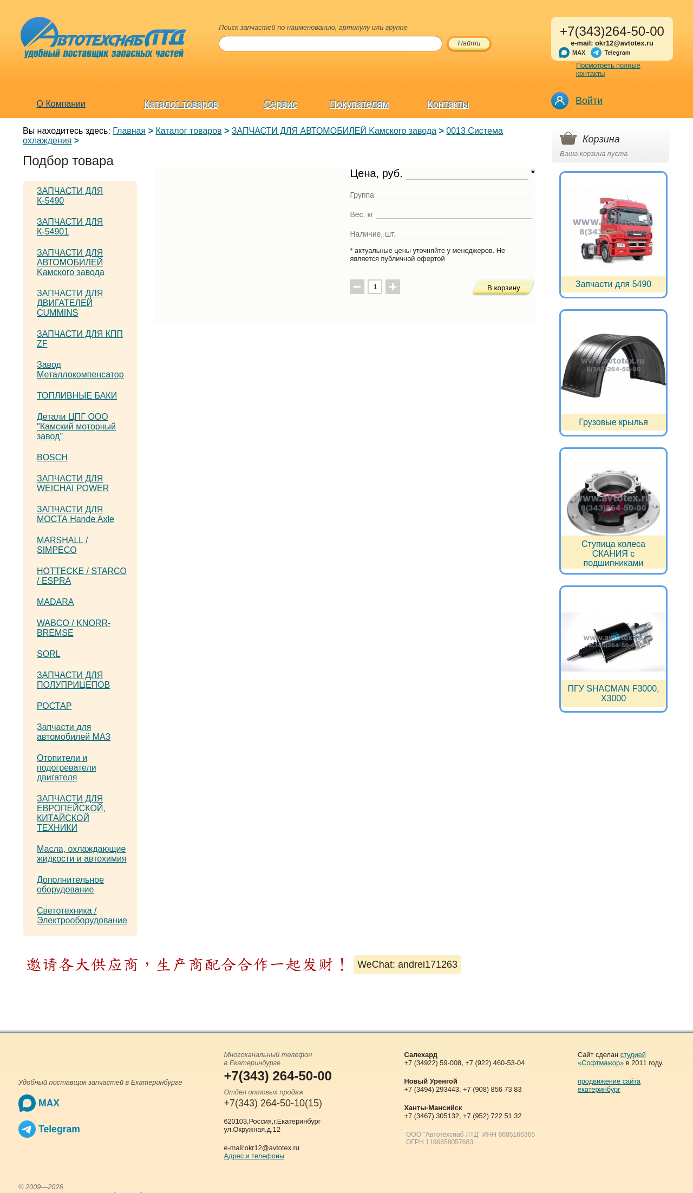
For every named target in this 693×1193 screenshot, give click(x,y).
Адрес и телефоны (254, 1156)
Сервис (281, 104)
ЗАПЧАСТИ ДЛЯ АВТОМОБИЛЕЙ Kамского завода (334, 130)
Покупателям (359, 104)
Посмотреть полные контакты (608, 69)
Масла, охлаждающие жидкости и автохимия (82, 853)
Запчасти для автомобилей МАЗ (73, 731)
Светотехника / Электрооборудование (82, 915)
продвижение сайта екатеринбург (609, 1085)
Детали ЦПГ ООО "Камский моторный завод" (76, 426)
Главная (129, 130)
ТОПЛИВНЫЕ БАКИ (77, 395)
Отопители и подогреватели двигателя (66, 767)
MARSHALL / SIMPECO (62, 545)
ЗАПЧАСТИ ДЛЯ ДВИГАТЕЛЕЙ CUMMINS (70, 303)
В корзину (503, 288)
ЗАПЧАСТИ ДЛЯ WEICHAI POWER (73, 483)
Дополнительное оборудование (70, 884)
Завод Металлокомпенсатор (80, 369)
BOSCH (52, 457)
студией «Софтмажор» (612, 1059)
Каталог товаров (181, 104)
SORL (49, 654)
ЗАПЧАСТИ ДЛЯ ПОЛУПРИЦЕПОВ (73, 679)
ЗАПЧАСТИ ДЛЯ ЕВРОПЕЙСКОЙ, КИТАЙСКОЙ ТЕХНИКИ (71, 813)
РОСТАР (54, 705)
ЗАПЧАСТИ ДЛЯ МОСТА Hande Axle (75, 514)
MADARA (55, 602)
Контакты (448, 104)
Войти (589, 100)
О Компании (61, 103)
